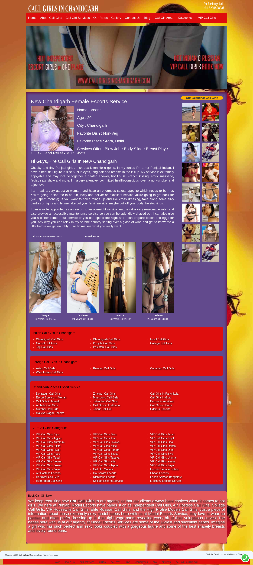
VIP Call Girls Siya (161, 453)
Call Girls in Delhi (161, 405)
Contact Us (132, 18)
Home (32, 18)
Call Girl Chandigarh (187, 562)
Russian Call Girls (104, 368)
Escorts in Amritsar (162, 401)
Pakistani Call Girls (105, 347)
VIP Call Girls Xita (104, 461)
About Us (70, 562)
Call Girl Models (103, 469)
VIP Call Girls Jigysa (48, 438)
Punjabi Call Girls (104, 343)
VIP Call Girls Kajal (162, 438)
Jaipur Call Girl (102, 409)
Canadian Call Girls (162, 368)
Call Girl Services (78, 18)
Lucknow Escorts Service (166, 480)
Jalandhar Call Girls (105, 401)
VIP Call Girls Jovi (104, 438)
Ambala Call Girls (47, 405)
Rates (102, 562)
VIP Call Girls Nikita (48, 445)
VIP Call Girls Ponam (106, 449)
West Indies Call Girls (49, 372)
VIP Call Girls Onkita (163, 445)
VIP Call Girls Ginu (104, 434)
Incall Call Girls (159, 339)
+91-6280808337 (214, 7)
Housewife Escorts (104, 473)
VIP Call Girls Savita (105, 453)
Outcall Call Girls (46, 343)
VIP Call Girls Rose (48, 453)
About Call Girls (51, 18)
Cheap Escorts (159, 473)
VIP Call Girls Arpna (105, 465)
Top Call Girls (44, 347)
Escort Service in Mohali (51, 397)
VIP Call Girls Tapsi (48, 457)
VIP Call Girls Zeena (48, 465)
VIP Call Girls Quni (162, 449)
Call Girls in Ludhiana (106, 405)
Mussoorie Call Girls (105, 397)
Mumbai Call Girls (47, 409)
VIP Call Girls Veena (48, 461)
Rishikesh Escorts (104, 476)
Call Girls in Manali (47, 401)
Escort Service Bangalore (166, 476)
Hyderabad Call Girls (49, 480)
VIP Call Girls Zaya (162, 465)
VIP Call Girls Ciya (47, 434)
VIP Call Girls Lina (161, 442)
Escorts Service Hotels (164, 469)
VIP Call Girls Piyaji (48, 449)
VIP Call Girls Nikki (105, 445)
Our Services (87, 562)
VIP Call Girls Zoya (48, 469)
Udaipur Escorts (160, 409)
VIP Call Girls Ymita (162, 461)
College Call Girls (161, 343)
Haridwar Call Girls (47, 476)
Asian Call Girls (45, 368)
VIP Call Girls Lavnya (106, 442)
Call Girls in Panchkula (164, 393)
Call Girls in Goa (160, 397)
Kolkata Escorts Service (108, 480)
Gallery (116, 18)
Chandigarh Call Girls (49, 339)
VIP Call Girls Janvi (162, 434)
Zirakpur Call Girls (104, 393)
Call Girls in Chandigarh (237, 554)
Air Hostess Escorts (48, 473)
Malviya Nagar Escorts (50, 413)
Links (127, 562)
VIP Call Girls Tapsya (106, 457)
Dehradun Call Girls (48, 393)
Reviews (166, 562)
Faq (155, 562)
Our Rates (100, 18)
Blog (147, 18)
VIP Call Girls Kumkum (50, 442)
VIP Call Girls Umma (163, 457)
